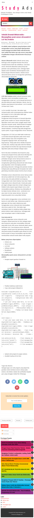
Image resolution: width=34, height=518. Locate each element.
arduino (19, 42)
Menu (4, 19)
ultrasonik (26, 43)
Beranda (18, 420)
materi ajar (8, 43)
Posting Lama (29, 420)
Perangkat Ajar (7, 504)
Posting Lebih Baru (6, 420)
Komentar (5, 434)
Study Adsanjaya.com (20, 512)
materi (4, 507)
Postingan (5, 430)
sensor (21, 43)
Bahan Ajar (24, 42)
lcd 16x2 (3, 43)
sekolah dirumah (15, 43)
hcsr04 (29, 42)
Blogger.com (20, 514)
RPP (4, 502)
